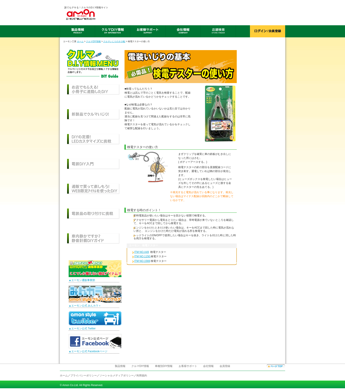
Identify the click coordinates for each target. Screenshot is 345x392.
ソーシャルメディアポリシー (116, 375)
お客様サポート (188, 366)
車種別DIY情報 (163, 366)
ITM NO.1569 (142, 261)
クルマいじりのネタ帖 (114, 41)
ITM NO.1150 (142, 256)
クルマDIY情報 (93, 41)
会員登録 (225, 366)
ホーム (80, 41)
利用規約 (141, 375)
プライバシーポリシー (83, 375)
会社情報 (208, 366)
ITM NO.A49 (141, 252)
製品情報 (120, 366)
